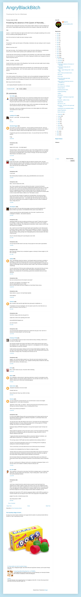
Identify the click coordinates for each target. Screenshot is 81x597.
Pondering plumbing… (62, 91)
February (60, 127)
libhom (11, 375)
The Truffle (12, 96)
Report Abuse (58, 138)
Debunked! (60, 74)
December (60, 58)
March (59, 125)
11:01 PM (12, 475)
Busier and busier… (62, 112)
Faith (11, 367)
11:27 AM (12, 333)
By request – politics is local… (64, 100)
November (60, 60)
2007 (58, 131)
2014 (58, 46)
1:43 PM (11, 202)
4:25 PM (11, 215)
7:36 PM (11, 465)
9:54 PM (11, 274)
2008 (58, 57)
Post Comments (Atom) (17, 508)
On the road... (60, 76)
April (59, 123)
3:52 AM (11, 309)
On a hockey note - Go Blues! (64, 86)
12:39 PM (12, 410)
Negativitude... (61, 101)
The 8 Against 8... (61, 84)
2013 (58, 48)
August (59, 116)
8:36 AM (11, 394)
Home (28, 505)
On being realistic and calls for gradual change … (17, 566)
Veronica (12, 399)
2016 (58, 42)
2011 (58, 51)
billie (11, 159)
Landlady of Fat (13, 115)
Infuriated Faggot (13, 125)
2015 (58, 44)
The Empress (13, 206)
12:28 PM (12, 167)
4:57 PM (11, 237)
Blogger (46, 590)
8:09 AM (11, 111)
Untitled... (60, 93)
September (60, 114)
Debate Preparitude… (62, 110)
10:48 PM (12, 297)
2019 (58, 37)
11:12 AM (12, 155)
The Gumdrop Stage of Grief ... (14, 512)
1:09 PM (11, 177)
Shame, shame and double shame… (65, 72)
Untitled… (9, 578)
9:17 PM (11, 254)
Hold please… (60, 95)
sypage (11, 258)
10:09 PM (12, 287)
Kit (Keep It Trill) (13, 337)
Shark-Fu (66, 22)
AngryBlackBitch (23, 7)
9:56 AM (11, 500)
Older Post (48, 505)
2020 (58, 35)
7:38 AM (11, 381)
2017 (58, 40)
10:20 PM (12, 371)
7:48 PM (11, 245)
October (59, 62)
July (59, 118)
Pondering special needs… (63, 89)
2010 (58, 53)
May (59, 121)
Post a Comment (11, 503)
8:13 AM (11, 121)
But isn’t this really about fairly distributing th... (64, 79)
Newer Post (9, 505)
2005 (58, 134)
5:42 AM (11, 324)
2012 (58, 49)
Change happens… (62, 87)
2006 (58, 133)
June (59, 119)
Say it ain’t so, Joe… (62, 103)
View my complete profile (67, 24)
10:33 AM (12, 138)
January (59, 128)
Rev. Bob (12, 469)
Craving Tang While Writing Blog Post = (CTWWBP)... (25, 571)
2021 (58, 33)
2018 (58, 38)
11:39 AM (12, 353)
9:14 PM (11, 363)
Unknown (12, 301)
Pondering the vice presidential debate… (66, 108)
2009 (58, 55)
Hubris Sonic (12, 386)
